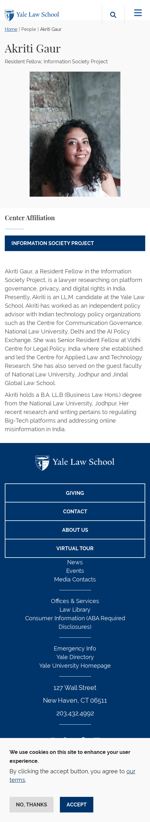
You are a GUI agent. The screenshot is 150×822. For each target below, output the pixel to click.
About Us (75, 530)
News (75, 562)
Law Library (75, 609)
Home (11, 29)
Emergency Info (75, 648)
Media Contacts (75, 579)
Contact (75, 512)
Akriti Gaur (50, 29)
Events (75, 570)
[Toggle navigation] (138, 13)
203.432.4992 (75, 713)
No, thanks (31, 805)
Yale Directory (75, 657)
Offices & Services (75, 601)
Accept (77, 805)
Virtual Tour (75, 548)
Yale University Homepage (75, 665)
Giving (75, 493)
